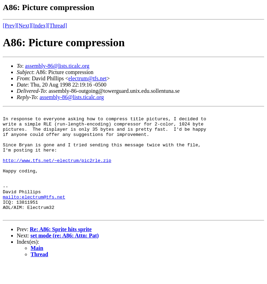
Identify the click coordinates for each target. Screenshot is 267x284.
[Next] (24, 26)
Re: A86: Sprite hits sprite (61, 250)
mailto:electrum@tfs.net (34, 214)
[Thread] (57, 26)
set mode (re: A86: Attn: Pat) (65, 256)
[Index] (39, 26)
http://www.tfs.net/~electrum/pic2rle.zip (57, 171)
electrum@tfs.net (87, 78)
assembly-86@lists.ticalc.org (57, 66)
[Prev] (10, 26)
